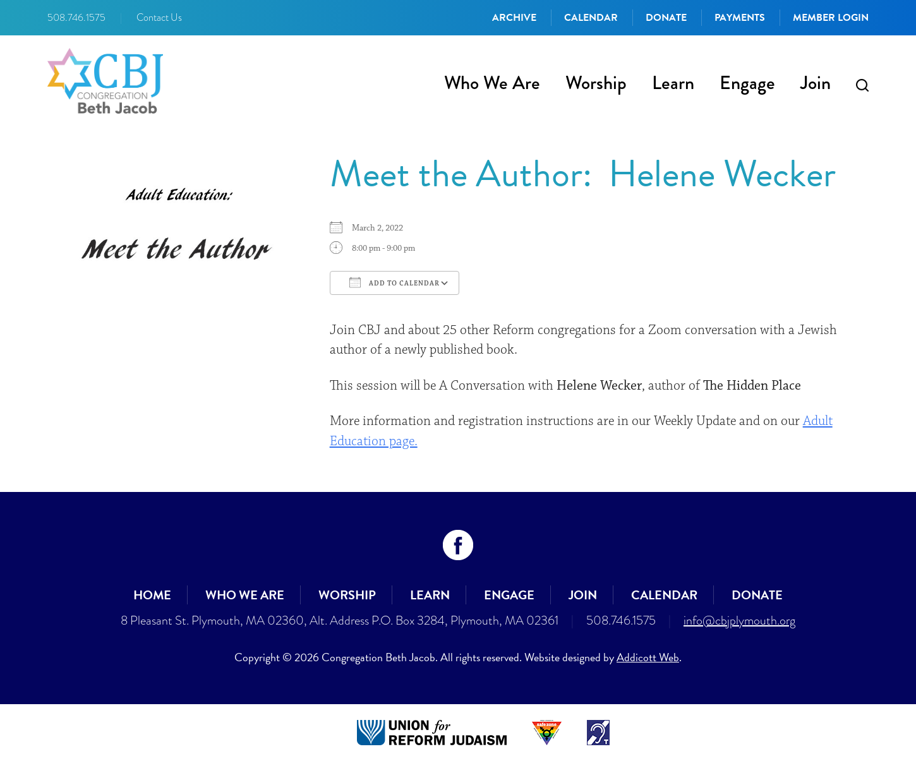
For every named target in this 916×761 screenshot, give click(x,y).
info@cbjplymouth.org (739, 620)
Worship (596, 82)
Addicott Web (648, 657)
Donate (666, 17)
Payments (739, 17)
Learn (673, 82)
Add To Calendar (394, 282)
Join (815, 82)
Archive (514, 17)
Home (152, 594)
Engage (747, 82)
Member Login (831, 17)
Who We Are (492, 82)
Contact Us (159, 18)
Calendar (591, 17)
